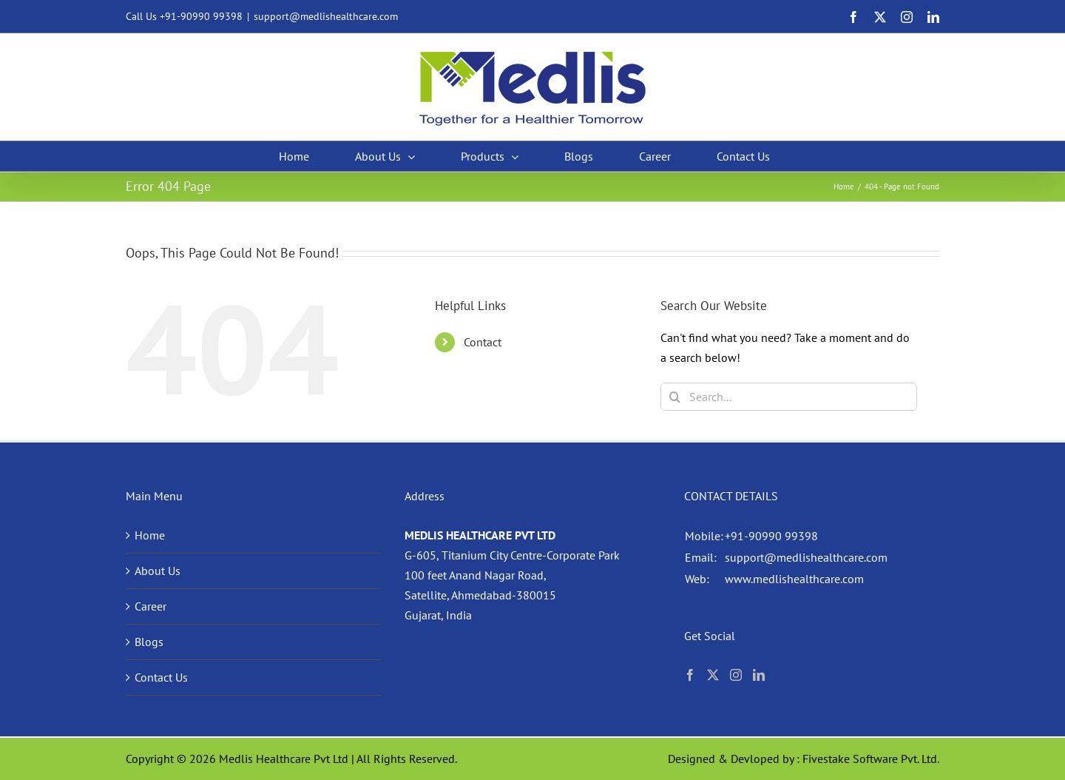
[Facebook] (690, 675)
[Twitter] (713, 675)
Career (150, 606)
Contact (482, 341)
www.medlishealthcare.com (794, 578)
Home (150, 535)
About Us (157, 570)
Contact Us (161, 677)
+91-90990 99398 (201, 16)
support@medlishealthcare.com (326, 16)
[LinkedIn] (759, 675)
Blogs (149, 641)
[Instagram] (736, 675)
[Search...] (788, 397)
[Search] (674, 397)
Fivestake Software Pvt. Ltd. (870, 758)
